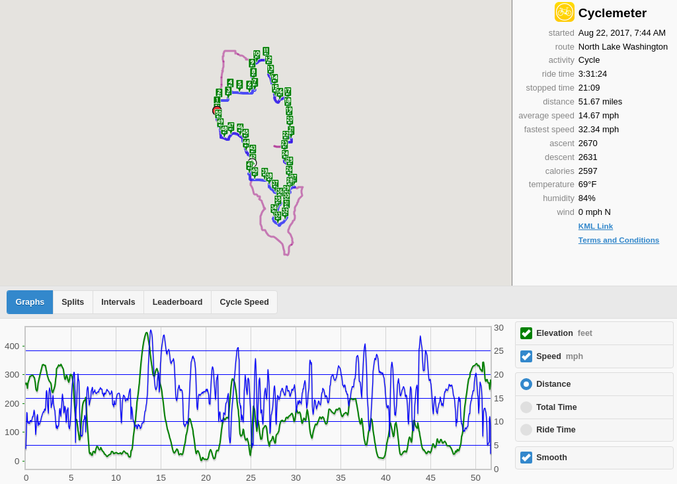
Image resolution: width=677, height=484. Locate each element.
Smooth (551, 457)
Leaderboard (178, 302)
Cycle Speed (243, 302)
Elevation (564, 333)
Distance (553, 384)
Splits (72, 302)
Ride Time (556, 429)
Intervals (118, 302)
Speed (559, 356)
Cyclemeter (612, 13)
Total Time (556, 407)
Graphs (30, 302)
